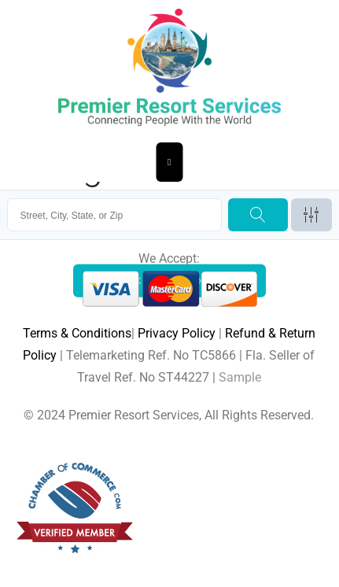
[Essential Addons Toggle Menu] (169, 162)
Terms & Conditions (77, 333)
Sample (240, 377)
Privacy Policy (177, 333)
